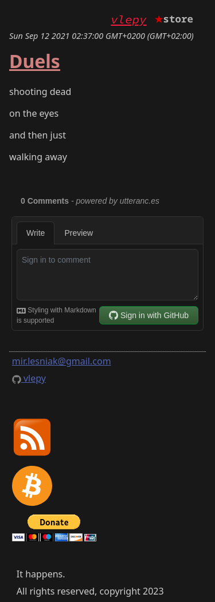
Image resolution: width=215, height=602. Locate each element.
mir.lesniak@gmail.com (61, 361)
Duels (34, 61)
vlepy (128, 19)
